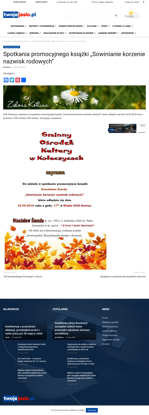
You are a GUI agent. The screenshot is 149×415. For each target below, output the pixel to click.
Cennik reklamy (109, 330)
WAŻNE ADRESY (42, 2)
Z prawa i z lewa (122, 26)
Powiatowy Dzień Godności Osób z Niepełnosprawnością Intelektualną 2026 (32, 347)
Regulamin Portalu (111, 339)
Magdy (101, 2)
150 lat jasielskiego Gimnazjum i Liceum (22, 276)
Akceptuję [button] (92, 410)
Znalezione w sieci (54, 33)
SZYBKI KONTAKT (19, 2)
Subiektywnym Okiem (72, 26)
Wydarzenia (19, 26)
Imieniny (95, 2)
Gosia (7, 337)
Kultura (93, 26)
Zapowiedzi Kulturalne (21, 41)
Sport (105, 26)
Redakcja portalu (110, 326)
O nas (105, 317)
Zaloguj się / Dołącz (132, 2)
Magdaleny (109, 2)
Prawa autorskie (109, 335)
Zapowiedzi (128, 33)
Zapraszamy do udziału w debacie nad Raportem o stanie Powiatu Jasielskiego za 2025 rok (81, 347)
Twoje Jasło (7, 41)
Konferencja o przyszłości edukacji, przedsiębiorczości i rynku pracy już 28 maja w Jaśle (23, 330)
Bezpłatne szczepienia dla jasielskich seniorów (123, 276)
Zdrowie (35, 33)
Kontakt (106, 344)
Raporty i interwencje (42, 26)
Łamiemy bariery (108, 33)
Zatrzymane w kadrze (82, 33)
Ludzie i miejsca (17, 33)
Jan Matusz (59, 337)
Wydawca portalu (110, 322)
